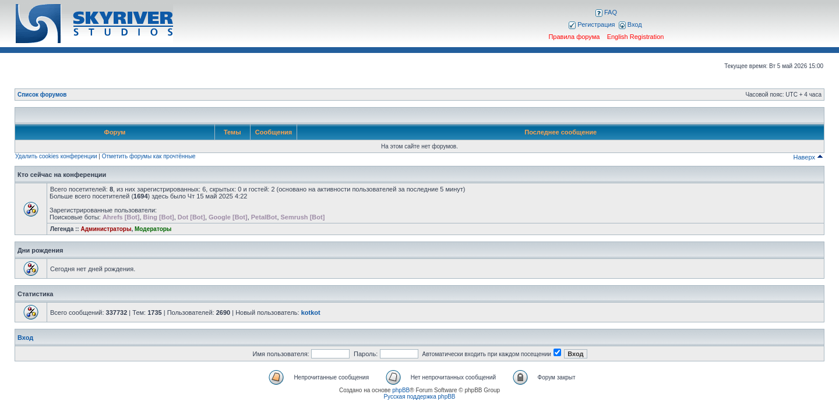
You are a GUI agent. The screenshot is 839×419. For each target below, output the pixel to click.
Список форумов (42, 94)
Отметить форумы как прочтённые (149, 156)
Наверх (808, 157)
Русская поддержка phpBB (419, 396)
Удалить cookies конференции (56, 156)
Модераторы (153, 229)
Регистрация (592, 24)
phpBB (401, 390)
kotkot (310, 312)
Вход (630, 24)
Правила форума (574, 36)
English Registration (635, 36)
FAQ (606, 12)
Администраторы (105, 229)
